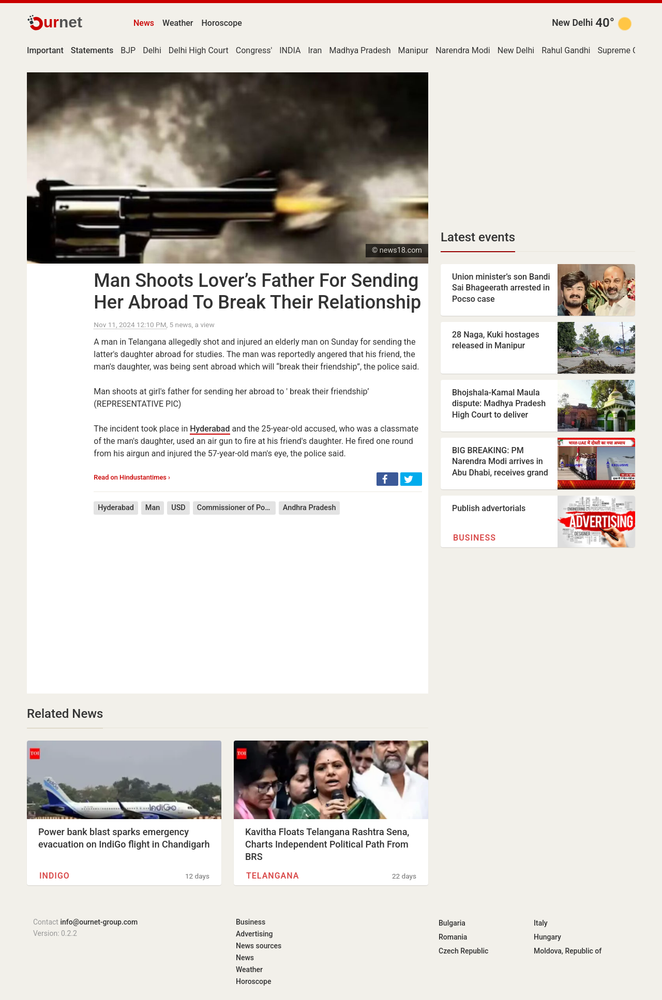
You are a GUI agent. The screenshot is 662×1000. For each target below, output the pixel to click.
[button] (387, 479)
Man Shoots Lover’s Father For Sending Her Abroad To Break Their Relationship (257, 291)
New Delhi (572, 23)
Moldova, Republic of (567, 951)
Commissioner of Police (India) (236, 507)
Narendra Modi (462, 50)
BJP (128, 50)
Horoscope (222, 23)
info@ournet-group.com (99, 922)
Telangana (272, 876)
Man (152, 507)
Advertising (254, 934)
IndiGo (54, 876)
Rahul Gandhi (565, 50)
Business (474, 538)
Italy (541, 923)
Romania (453, 937)
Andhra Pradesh (309, 507)
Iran (315, 50)
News (143, 23)
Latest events (478, 237)
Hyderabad (210, 429)
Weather (177, 23)
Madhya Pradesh (359, 50)
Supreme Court (625, 50)
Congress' (254, 50)
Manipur (413, 50)
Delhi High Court (199, 50)
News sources (258, 946)
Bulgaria (452, 923)
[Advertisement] (258, 596)
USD (178, 507)
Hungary (547, 937)
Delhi (152, 50)
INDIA (289, 50)
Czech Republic (463, 951)
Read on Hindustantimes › (132, 477)
